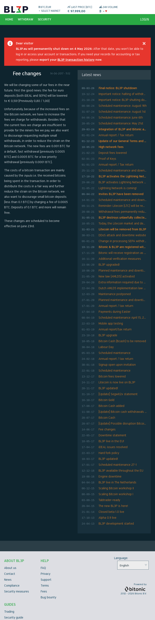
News (8, 553)
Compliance (12, 559)
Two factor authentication (22, 602)
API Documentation (17, 608)
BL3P (16, 9)
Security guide (13, 591)
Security (44, 24)
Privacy (45, 547)
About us (10, 541)
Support (46, 553)
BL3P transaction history (76, 64)
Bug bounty (48, 571)
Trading (9, 585)
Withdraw (25, 24)
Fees (44, 565)
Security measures (16, 565)
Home (9, 24)
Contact (9, 547)
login (144, 24)
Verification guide (15, 597)
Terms (45, 559)
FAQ (43, 541)
